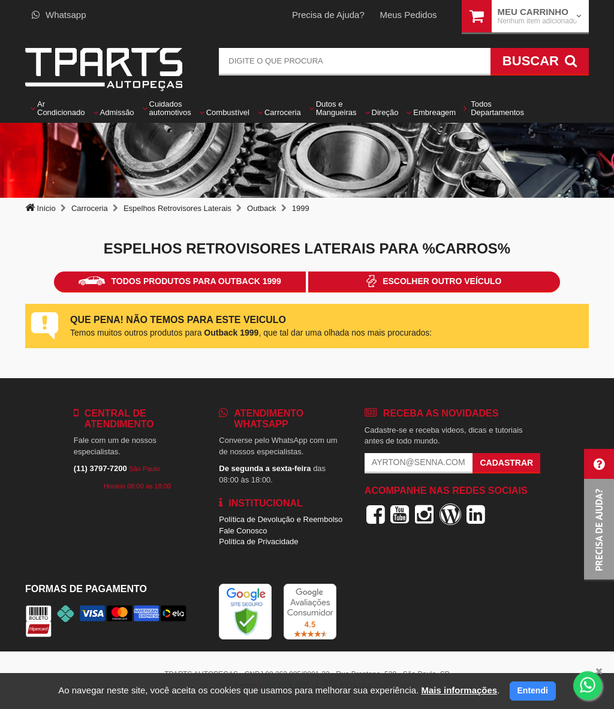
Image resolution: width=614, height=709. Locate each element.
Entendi (532, 690)
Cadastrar (506, 462)
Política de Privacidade (258, 541)
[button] (599, 515)
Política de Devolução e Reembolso (280, 519)
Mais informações (459, 690)
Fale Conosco (243, 530)
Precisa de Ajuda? (328, 15)
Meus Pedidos (408, 15)
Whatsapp (59, 15)
